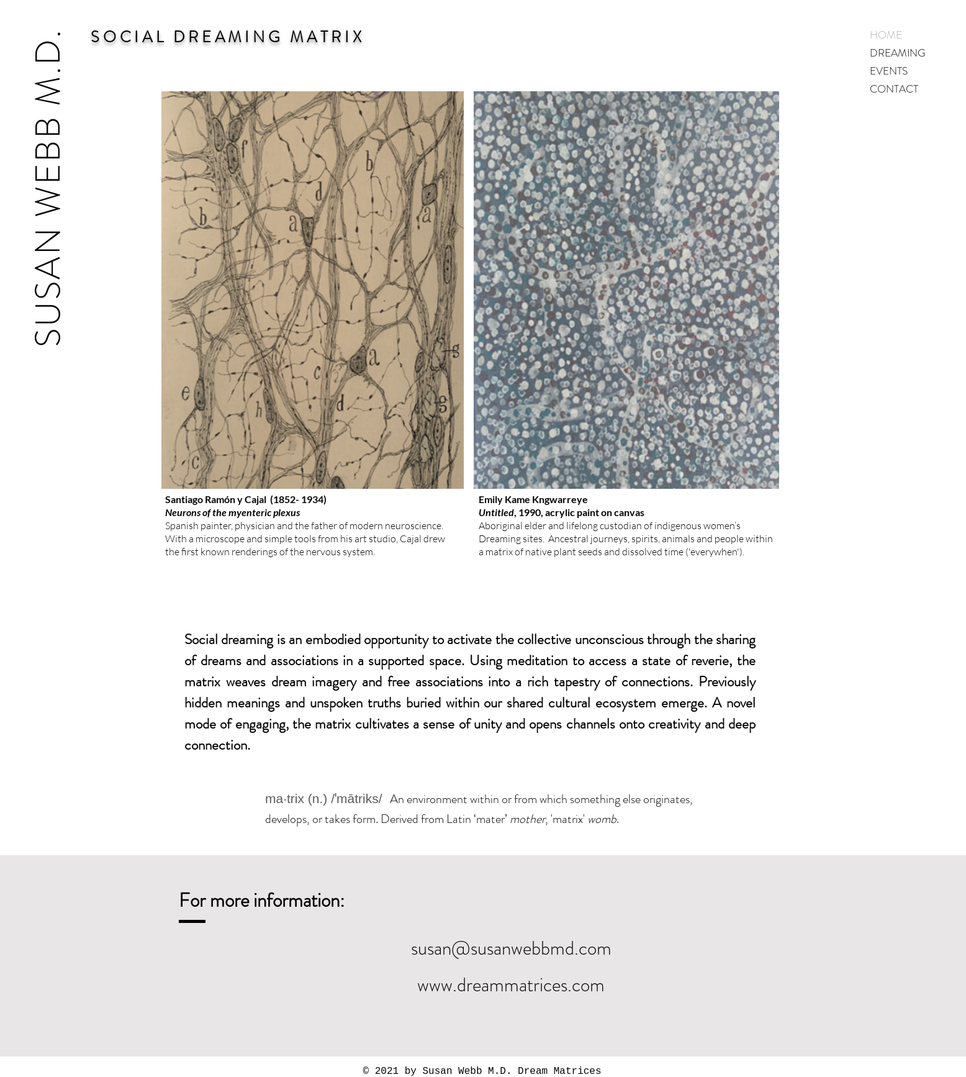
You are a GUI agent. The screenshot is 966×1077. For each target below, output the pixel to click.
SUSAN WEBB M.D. (48, 188)
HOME (886, 34)
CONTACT (894, 88)
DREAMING (898, 52)
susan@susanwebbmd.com (511, 948)
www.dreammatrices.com (511, 985)
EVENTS (889, 70)
